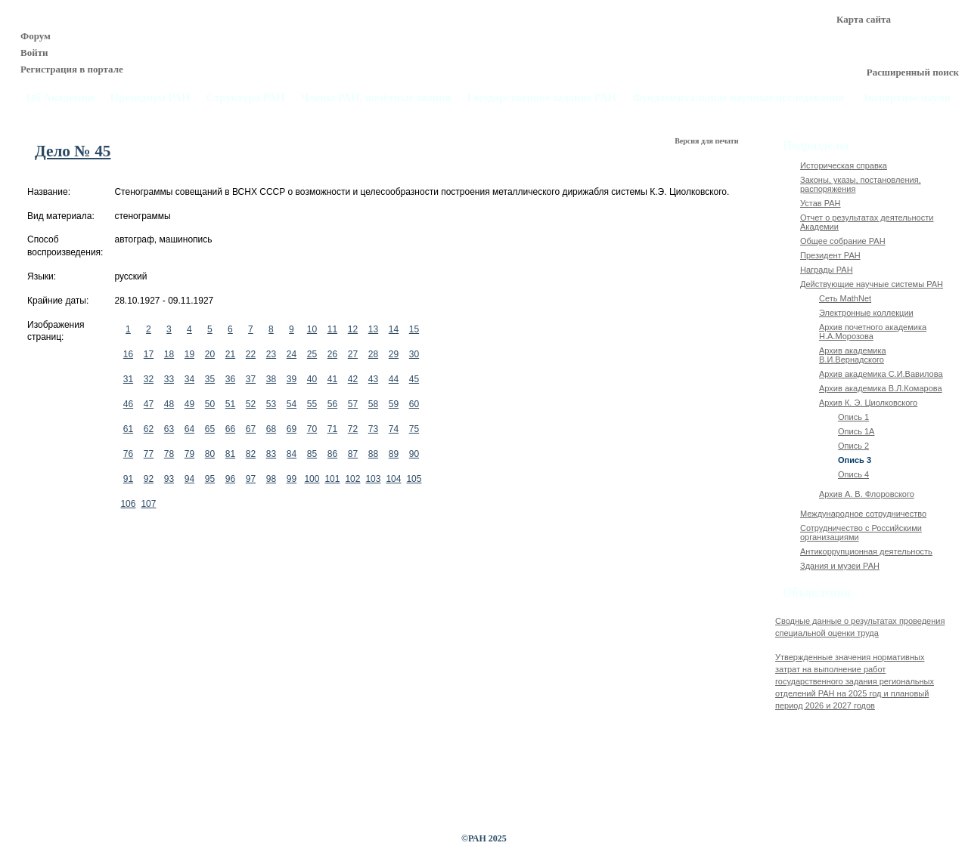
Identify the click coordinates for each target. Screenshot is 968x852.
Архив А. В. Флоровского (866, 494)
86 (332, 454)
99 (291, 479)
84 (291, 454)
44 (394, 379)
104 (393, 479)
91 (128, 479)
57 (353, 404)
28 (373, 354)
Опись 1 (853, 416)
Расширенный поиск (913, 72)
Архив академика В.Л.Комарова (880, 388)
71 (332, 429)
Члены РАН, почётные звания (376, 97)
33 (169, 379)
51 (230, 404)
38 (271, 379)
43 (373, 379)
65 (210, 429)
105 (413, 479)
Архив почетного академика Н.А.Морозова (872, 332)
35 (210, 379)
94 (189, 479)
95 (210, 479)
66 (230, 429)
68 (271, 429)
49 (189, 404)
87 (353, 454)
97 (251, 479)
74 (394, 429)
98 (271, 479)
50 (210, 404)
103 (372, 479)
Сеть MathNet (845, 298)
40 (312, 379)
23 (271, 354)
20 (210, 354)
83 (271, 454)
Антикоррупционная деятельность (866, 551)
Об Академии (60, 97)
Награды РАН (826, 269)
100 (311, 479)
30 (414, 354)
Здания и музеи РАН (840, 565)
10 (312, 329)
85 (312, 454)
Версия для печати (707, 141)
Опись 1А (856, 431)
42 (353, 379)
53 (271, 404)
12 (353, 329)
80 (210, 454)
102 (352, 479)
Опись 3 (854, 460)
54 (291, 404)
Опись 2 (853, 445)
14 (394, 329)
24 (291, 354)
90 (414, 454)
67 (251, 429)
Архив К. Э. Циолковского (868, 402)
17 (149, 354)
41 (332, 379)
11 (332, 329)
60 (414, 404)
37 (251, 379)
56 (332, 404)
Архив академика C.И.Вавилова (881, 373)
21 (230, 354)
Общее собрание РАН (843, 240)
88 (373, 454)
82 (251, 454)
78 (169, 454)
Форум (35, 36)
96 (230, 479)
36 (230, 379)
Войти (34, 52)
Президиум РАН (150, 97)
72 (353, 429)
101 (332, 479)
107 (148, 504)
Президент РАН (830, 255)
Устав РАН (820, 203)
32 (149, 379)
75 (414, 429)
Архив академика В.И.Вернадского (852, 355)
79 (189, 454)
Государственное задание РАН (542, 97)
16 (128, 354)
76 (128, 454)
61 (128, 429)
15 (414, 329)
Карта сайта (863, 19)
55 (312, 404)
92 (149, 479)
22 (251, 354)
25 (312, 354)
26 (332, 354)
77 (149, 454)
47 (149, 404)
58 (373, 404)
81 (230, 454)
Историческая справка (843, 165)
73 (373, 429)
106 (127, 504)
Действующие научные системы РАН (871, 284)
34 (189, 379)
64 (189, 429)
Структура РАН (245, 97)
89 (394, 454)
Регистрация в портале (71, 69)
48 (169, 404)
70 (312, 429)
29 (394, 354)
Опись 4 (853, 474)
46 (128, 404)
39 (291, 379)
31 (128, 379)
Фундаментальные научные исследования (738, 97)
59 (394, 404)
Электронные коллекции (866, 312)
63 (169, 429)
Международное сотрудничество (863, 513)
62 (149, 429)
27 (353, 354)
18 (169, 354)
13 (373, 329)
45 (414, 379)
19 (189, 354)
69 (291, 429)
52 (251, 404)
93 (169, 479)
